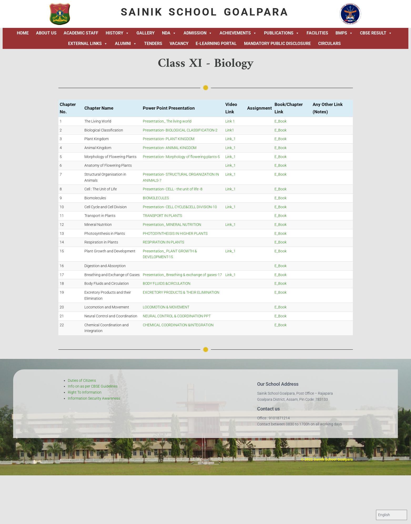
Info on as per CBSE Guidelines (93, 386)
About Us (46, 32)
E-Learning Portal (216, 43)
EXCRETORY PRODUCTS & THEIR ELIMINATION (181, 292)
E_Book (281, 121)
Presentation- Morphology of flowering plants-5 (181, 157)
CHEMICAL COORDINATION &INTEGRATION (178, 325)
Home (23, 32)
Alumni (126, 43)
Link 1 (230, 121)
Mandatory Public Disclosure (277, 43)
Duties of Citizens (82, 380)
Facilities (317, 32)
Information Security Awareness (94, 398)
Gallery (145, 32)
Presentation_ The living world (167, 121)
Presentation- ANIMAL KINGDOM (169, 148)
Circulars (329, 43)
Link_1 (230, 139)
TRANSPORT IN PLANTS (162, 215)
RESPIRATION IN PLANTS (163, 242)
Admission (198, 33)
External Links (88, 43)
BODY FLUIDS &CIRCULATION (166, 283)
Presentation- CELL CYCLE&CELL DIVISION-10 (180, 207)
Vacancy (179, 43)
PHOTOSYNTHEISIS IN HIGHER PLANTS (175, 233)
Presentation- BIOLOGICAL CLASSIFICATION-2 (180, 130)
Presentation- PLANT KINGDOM (168, 139)
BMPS (344, 33)
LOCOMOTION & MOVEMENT (166, 307)
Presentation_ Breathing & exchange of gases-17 (182, 275)
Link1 (229, 130)
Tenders (153, 43)
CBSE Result (376, 33)
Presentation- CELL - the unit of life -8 (172, 189)
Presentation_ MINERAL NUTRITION (172, 224)
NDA (169, 33)
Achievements (238, 33)
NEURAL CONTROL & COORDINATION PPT (177, 316)
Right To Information (85, 392)
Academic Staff (81, 32)
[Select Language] (391, 515)
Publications (281, 33)
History (117, 33)
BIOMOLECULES (156, 198)
